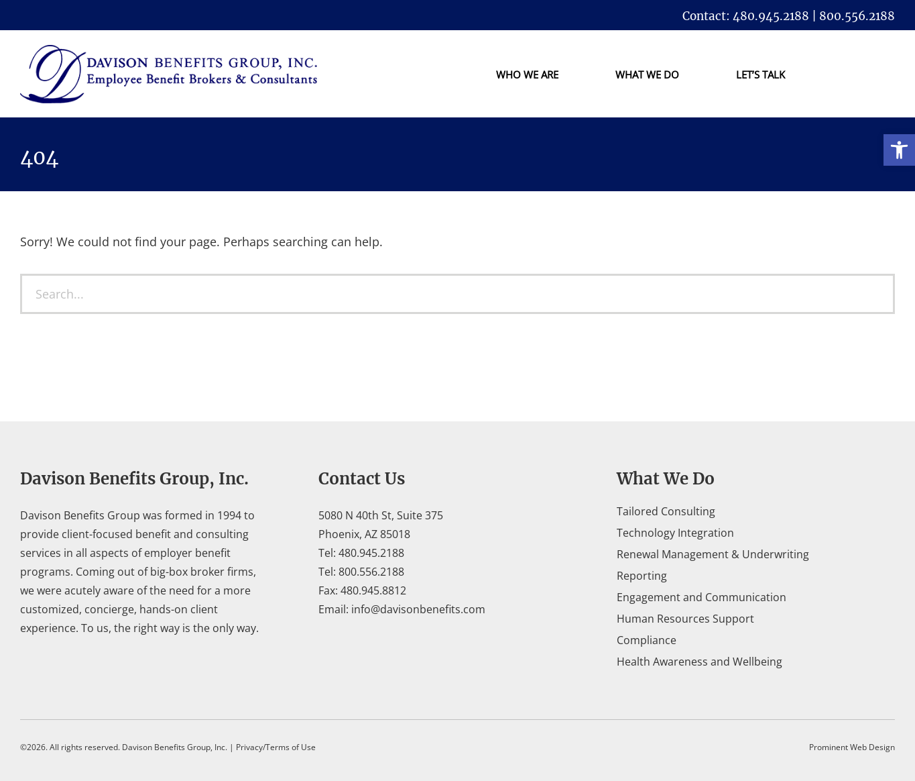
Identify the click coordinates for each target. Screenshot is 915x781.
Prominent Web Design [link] (852, 747)
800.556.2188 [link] (371, 571)
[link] (899, 150)
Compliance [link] (646, 640)
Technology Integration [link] (675, 532)
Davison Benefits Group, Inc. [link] (174, 747)
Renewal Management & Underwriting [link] (713, 554)
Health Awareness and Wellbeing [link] (699, 661)
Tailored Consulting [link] (666, 511)
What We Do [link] (647, 74)
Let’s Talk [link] (760, 74)
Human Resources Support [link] (685, 618)
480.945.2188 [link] (371, 552)
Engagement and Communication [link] (701, 597)
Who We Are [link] (527, 74)
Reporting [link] (642, 575)
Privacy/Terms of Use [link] (276, 747)
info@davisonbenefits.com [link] (418, 609)
